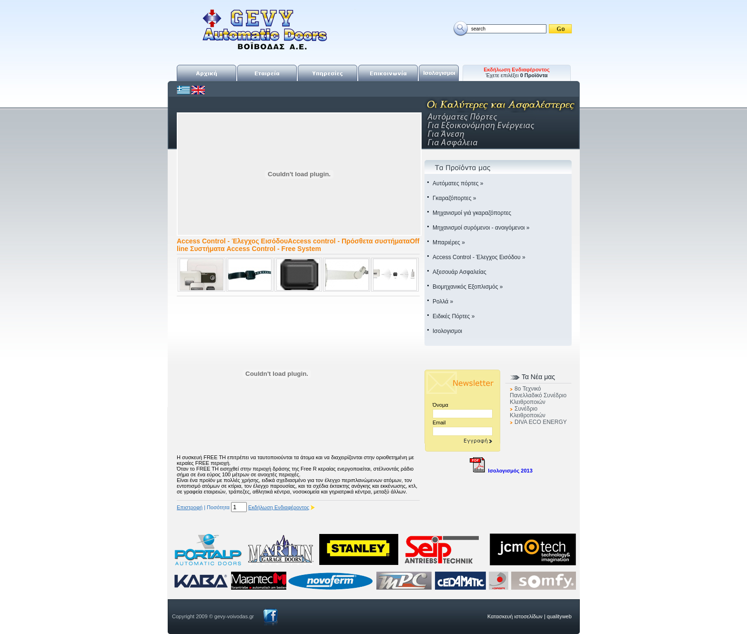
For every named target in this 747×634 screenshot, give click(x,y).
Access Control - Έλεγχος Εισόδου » (479, 257)
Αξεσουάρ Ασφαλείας (459, 272)
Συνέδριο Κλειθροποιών (527, 412)
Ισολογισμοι (447, 331)
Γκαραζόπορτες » (454, 198)
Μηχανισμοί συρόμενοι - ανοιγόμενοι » (481, 227)
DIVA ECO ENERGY (541, 422)
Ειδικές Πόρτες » (453, 316)
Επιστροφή (189, 507)
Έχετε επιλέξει (517, 72)
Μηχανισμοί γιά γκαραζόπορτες (472, 213)
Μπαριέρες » (449, 242)
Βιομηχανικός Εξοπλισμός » (468, 286)
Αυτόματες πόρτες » (458, 183)
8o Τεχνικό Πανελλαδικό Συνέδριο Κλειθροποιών (538, 395)
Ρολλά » (443, 301)
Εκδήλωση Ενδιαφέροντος (278, 507)
